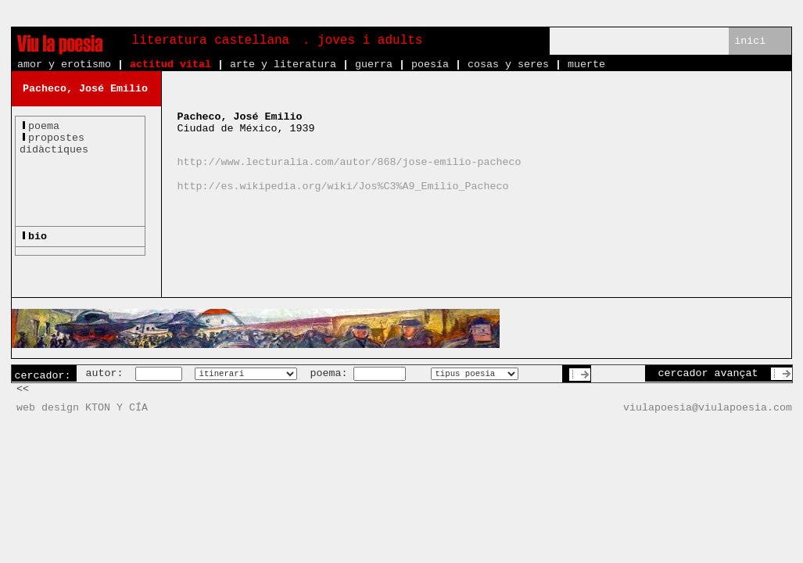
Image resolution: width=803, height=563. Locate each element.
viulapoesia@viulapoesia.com (707, 408)
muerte (586, 64)
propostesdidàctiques (54, 144)
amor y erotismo (64, 64)
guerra (374, 64)
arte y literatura (283, 64)
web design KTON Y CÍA (82, 408)
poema (43, 126)
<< (22, 389)
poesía (430, 64)
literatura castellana (211, 41)
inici (749, 41)
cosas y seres (508, 64)
